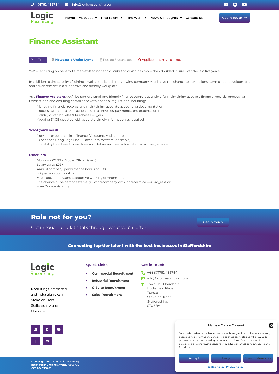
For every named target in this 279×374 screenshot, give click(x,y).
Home (70, 18)
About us (88, 18)
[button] (271, 325)
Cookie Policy (215, 366)
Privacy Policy (234, 366)
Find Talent (111, 18)
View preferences (258, 358)
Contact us (194, 18)
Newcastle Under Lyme (74, 60)
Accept (194, 358)
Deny (226, 358)
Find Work (136, 18)
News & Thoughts (166, 18)
